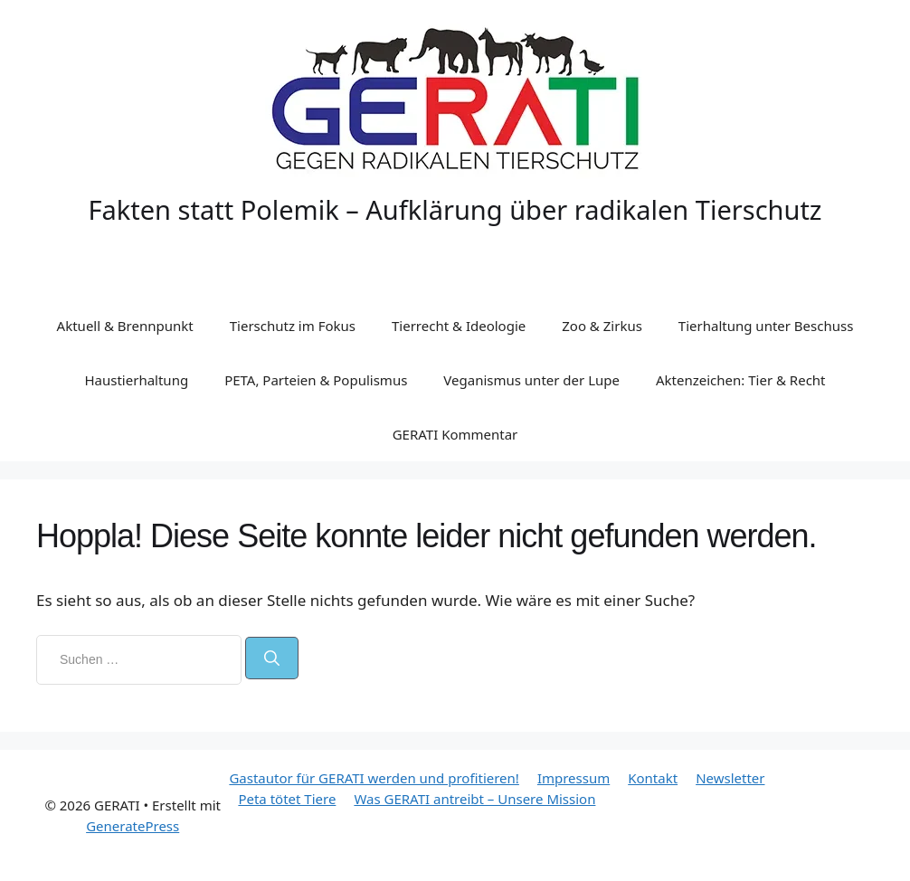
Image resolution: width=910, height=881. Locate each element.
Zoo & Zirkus (602, 326)
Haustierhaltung (136, 380)
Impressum (573, 778)
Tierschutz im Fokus (292, 326)
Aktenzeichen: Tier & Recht (741, 380)
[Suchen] (272, 658)
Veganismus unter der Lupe (531, 380)
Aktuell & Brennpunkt (125, 326)
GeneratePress (132, 826)
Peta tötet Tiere (287, 799)
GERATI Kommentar (455, 434)
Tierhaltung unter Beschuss (766, 326)
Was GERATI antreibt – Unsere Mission (474, 799)
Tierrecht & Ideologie (459, 326)
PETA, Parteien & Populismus (315, 380)
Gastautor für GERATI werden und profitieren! (373, 778)
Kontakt (653, 778)
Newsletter (730, 778)
